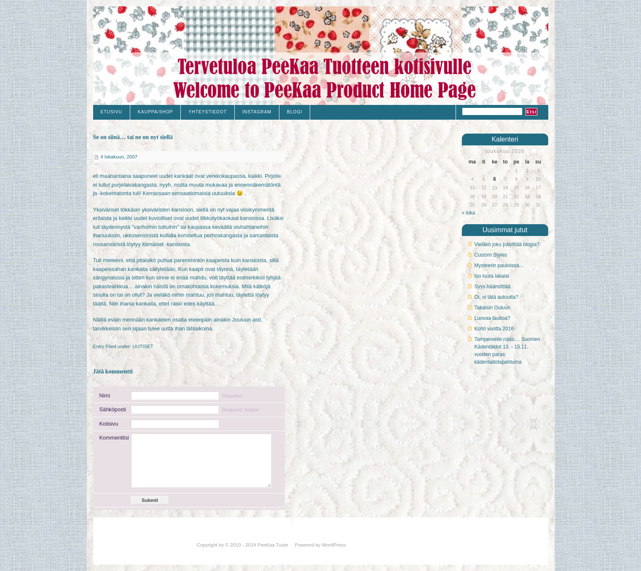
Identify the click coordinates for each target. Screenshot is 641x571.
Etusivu (111, 112)
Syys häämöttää (493, 287)
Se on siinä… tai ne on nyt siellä (133, 137)
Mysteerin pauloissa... (499, 265)
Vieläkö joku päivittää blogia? (507, 244)
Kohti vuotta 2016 (494, 329)
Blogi (294, 112)
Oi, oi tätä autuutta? (497, 297)
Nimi (104, 395)
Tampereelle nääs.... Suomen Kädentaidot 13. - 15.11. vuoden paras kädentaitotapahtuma (507, 350)
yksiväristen (156, 209)
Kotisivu (108, 424)
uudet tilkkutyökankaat (212, 218)
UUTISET (143, 346)
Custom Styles (491, 255)
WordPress (334, 544)
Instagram (256, 112)
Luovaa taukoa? (492, 318)
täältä (99, 303)
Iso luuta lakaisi (492, 276)
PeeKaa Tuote (272, 544)
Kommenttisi (112, 437)
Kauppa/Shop (155, 112)
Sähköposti (112, 409)
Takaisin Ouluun (492, 308)
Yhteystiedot (207, 112)
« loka (468, 213)
